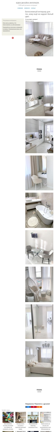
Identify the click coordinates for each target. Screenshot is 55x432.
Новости (27, 8)
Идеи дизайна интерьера (27, 3)
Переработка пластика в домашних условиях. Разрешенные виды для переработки (12, 29)
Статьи (33, 8)
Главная (20, 8)
